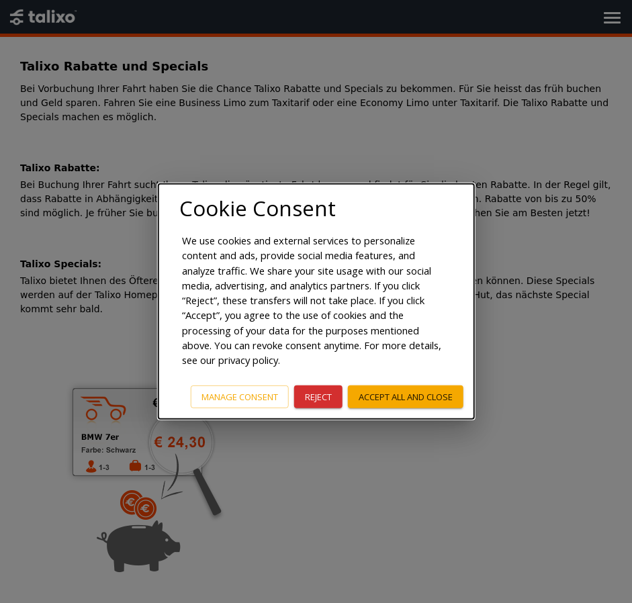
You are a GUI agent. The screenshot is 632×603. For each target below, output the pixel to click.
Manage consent (239, 396)
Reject (318, 396)
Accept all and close (406, 396)
